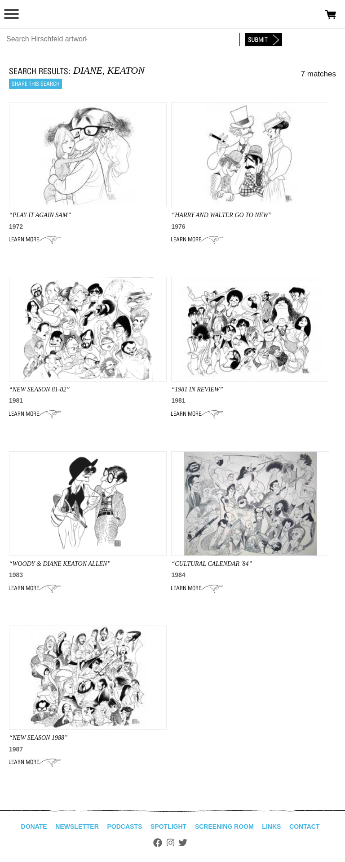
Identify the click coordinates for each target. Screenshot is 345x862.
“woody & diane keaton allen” (60, 563)
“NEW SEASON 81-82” (39, 389)
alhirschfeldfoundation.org (38, 14)
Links (271, 826)
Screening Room (224, 826)
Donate (34, 826)
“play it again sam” (40, 215)
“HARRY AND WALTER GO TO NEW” (221, 215)
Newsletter (76, 826)
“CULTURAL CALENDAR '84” (211, 563)
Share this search (35, 84)
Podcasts (124, 826)
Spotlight (168, 826)
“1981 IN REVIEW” (197, 389)
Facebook (157, 842)
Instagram (170, 842)
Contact (304, 826)
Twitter (182, 842)
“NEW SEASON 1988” (38, 737)
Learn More (35, 239)
